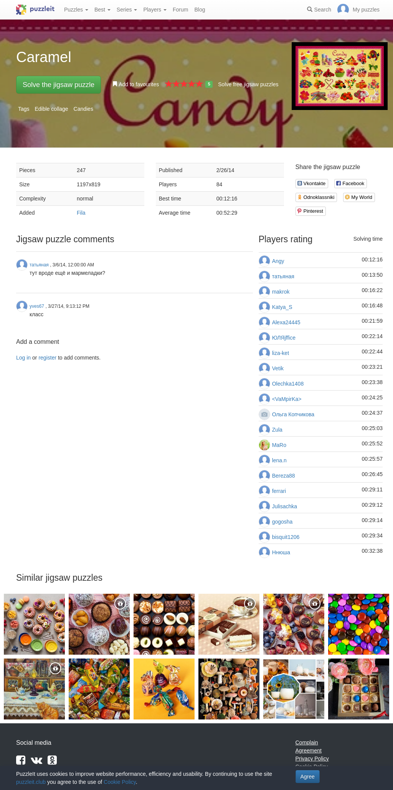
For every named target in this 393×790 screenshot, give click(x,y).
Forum (180, 10)
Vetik (278, 368)
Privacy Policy (312, 759)
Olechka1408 (288, 384)
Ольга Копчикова (293, 414)
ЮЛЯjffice (284, 338)
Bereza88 (283, 476)
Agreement (309, 750)
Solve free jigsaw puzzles (248, 84)
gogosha (282, 522)
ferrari (279, 491)
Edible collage (51, 109)
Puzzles (76, 10)
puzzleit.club (31, 782)
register (47, 358)
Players (155, 10)
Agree (308, 777)
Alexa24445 (286, 322)
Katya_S (282, 307)
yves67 (37, 306)
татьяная (283, 276)
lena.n (279, 460)
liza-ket (280, 353)
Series (127, 10)
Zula (277, 430)
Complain (307, 742)
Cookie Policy (120, 782)
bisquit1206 (286, 537)
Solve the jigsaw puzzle (58, 85)
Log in (23, 358)
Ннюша (281, 552)
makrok (281, 292)
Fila (81, 213)
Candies (83, 109)
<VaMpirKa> (287, 399)
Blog (199, 10)
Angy (278, 261)
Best (102, 10)
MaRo (279, 445)
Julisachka (284, 506)
